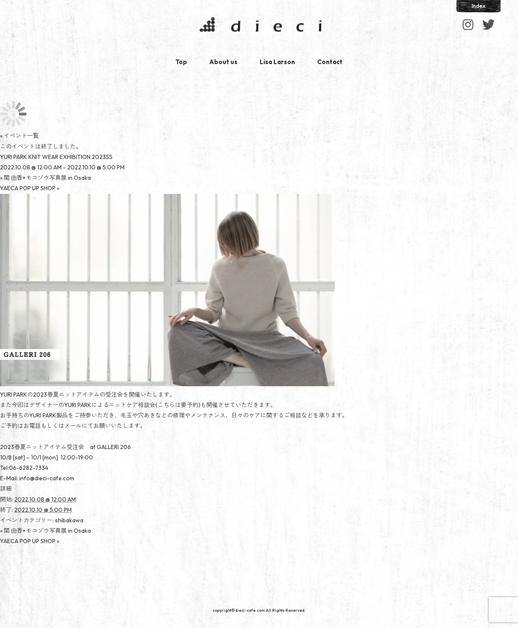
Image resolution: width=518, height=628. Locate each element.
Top (181, 62)
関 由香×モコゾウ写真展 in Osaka (45, 177)
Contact (330, 62)
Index (478, 5)
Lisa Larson (277, 62)
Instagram (468, 24)
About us (223, 62)
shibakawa (69, 520)
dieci (259, 26)
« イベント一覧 (19, 135)
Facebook (488, 24)
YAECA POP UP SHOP (29, 188)
